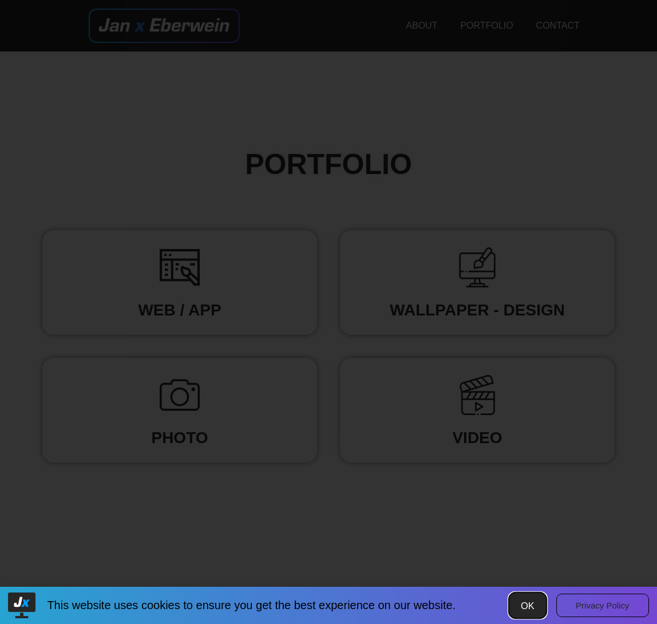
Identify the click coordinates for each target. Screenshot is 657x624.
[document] (328, 312)
